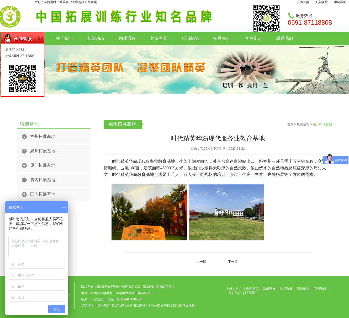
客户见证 (253, 38)
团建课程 (127, 38)
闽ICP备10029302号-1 (158, 287)
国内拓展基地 (42, 194)
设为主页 (303, 2)
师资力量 (158, 38)
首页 (290, 124)
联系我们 (284, 38)
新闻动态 (95, 38)
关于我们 (64, 38)
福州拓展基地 (42, 136)
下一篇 (232, 261)
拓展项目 (221, 38)
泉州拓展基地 (42, 151)
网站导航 (340, 2)
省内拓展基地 (42, 179)
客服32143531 (16, 50)
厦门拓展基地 (42, 165)
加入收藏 (321, 2)
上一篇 (201, 261)
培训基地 (190, 38)
